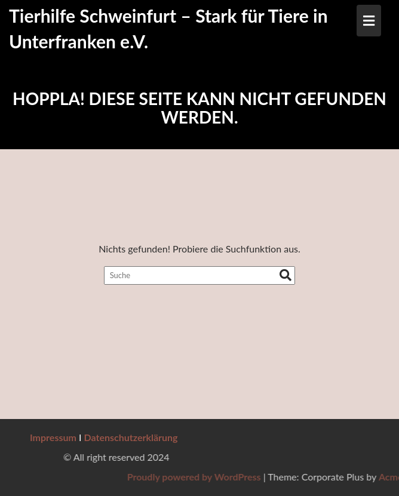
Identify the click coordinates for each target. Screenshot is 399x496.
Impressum (53, 437)
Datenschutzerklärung (131, 437)
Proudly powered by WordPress (273, 476)
